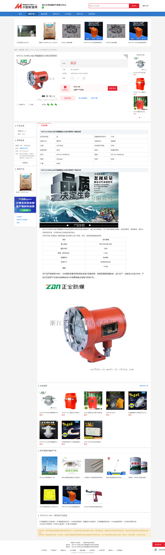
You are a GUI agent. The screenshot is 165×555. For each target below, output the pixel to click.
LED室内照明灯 (76, 522)
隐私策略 (82, 550)
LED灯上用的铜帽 (66, 42)
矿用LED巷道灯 (59, 524)
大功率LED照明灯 (46, 524)
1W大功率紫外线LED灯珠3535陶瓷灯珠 (51, 507)
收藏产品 (21, 104)
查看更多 (25, 163)
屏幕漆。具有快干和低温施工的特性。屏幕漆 (142, 477)
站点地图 (73, 550)
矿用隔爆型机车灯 (63, 522)
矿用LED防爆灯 (71, 524)
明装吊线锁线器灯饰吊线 (113, 477)
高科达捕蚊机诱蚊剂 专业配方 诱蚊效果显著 (75, 477)
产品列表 (21, 50)
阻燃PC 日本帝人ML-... (23, 192)
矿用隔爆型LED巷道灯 (47, 522)
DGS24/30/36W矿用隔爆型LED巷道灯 (145, 72)
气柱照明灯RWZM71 (23, 42)
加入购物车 (83, 98)
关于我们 (44, 550)
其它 (27, 50)
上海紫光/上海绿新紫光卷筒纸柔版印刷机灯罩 (98, 477)
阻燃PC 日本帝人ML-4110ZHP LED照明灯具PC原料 (54, 42)
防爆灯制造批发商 (88, 542)
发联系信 (67, 98)
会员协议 (92, 550)
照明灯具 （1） (22, 131)
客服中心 (63, 550)
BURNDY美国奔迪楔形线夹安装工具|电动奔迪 (98, 507)
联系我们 (54, 550)
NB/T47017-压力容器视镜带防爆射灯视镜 (96, 42)
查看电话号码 (24, 148)
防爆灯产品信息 (75, 542)
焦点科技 (85, 553)
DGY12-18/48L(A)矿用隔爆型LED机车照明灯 (85, 545)
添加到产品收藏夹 (22, 220)
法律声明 (102, 550)
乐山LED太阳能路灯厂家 (47, 477)
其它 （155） (22, 134)
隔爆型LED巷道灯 (89, 522)
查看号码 (112, 88)
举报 (30, 104)
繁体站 (111, 550)
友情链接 (119, 550)
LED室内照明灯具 (130, 522)
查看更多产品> (144, 386)
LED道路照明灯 (116, 522)
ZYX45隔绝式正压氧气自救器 (143, 111)
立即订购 (94, 98)
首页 (15, 50)
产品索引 (19, 217)
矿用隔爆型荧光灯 (103, 522)
